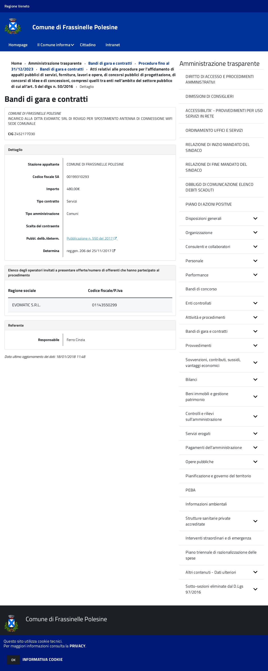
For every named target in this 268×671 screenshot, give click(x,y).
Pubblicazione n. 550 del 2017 (92, 238)
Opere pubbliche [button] (199, 462)
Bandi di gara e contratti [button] (206, 331)
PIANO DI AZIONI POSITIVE (209, 204)
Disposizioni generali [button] (203, 218)
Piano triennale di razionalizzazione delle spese (221, 555)
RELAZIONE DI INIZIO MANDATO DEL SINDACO (218, 147)
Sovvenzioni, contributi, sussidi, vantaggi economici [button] (213, 362)
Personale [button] (194, 261)
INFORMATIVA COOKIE (43, 659)
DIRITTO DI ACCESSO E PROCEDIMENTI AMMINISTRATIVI (220, 79)
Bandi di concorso (201, 289)
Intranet (113, 45)
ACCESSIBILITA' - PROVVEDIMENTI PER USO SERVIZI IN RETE (224, 113)
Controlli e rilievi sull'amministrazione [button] (204, 416)
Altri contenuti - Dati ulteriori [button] (211, 572)
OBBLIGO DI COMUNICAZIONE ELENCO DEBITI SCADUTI (219, 187)
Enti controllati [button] (198, 303)
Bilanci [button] (191, 379)
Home (16, 63)
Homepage (18, 45)
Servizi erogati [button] (198, 433)
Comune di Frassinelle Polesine (75, 27)
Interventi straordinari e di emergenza (218, 538)
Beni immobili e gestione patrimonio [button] (207, 397)
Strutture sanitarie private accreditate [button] (208, 521)
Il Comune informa (53, 45)
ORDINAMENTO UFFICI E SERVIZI (214, 130)
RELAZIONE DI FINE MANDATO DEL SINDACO (216, 167)
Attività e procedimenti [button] (205, 317)
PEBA (190, 490)
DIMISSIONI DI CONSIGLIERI (210, 96)
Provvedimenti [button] (198, 345)
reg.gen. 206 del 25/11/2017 (91, 250)
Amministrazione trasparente (55, 63)
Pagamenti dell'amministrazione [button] (214, 447)
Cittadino (88, 45)
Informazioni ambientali (206, 504)
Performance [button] (197, 275)
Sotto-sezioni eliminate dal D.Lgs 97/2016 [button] (214, 589)
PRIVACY (77, 646)
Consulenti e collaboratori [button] (208, 246)
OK (13, 659)
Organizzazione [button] (199, 233)
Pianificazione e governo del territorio (218, 476)
